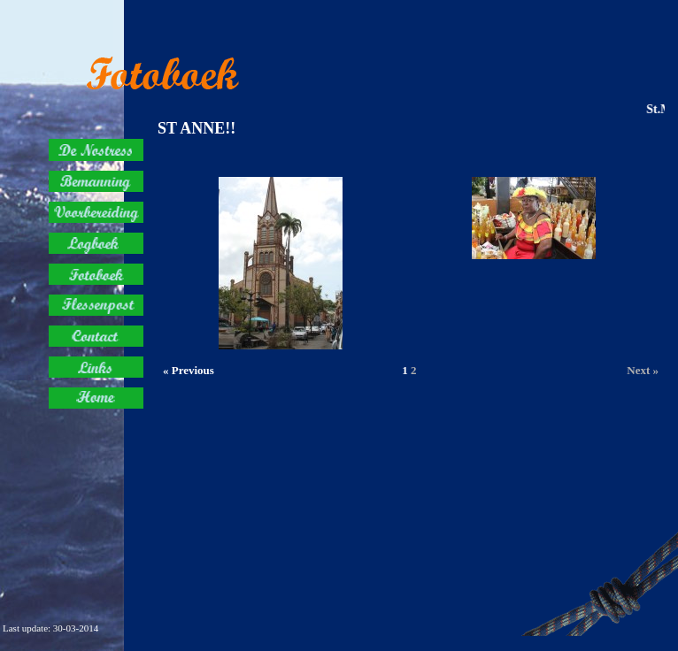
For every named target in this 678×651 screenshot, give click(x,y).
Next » (643, 370)
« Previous (188, 370)
